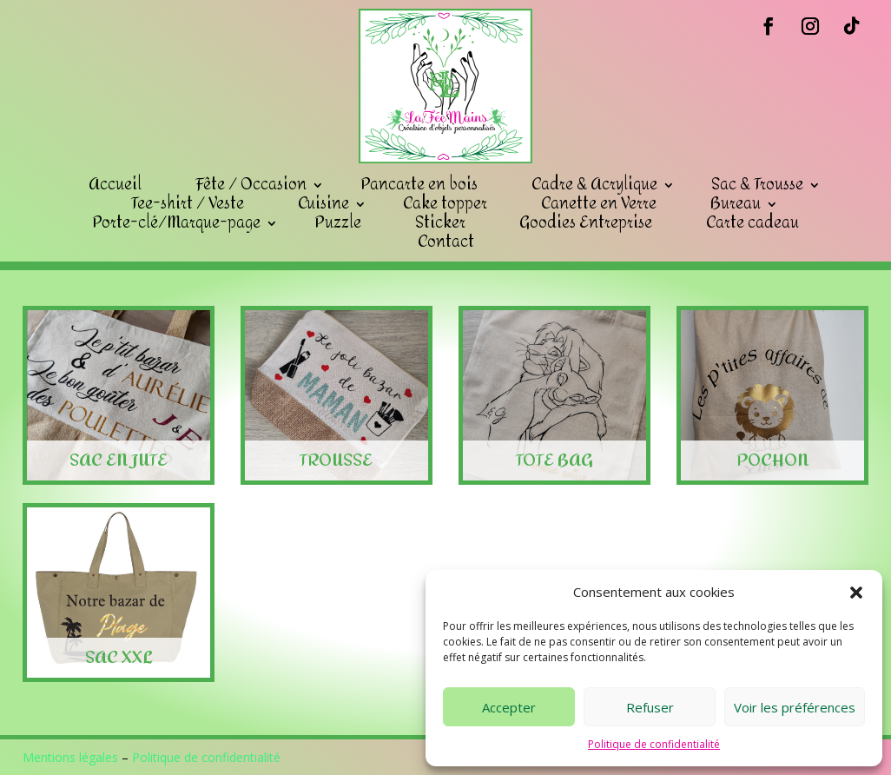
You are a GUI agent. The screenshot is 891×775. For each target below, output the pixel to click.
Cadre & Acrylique (594, 185)
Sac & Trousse (757, 185)
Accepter (509, 707)
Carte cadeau (752, 223)
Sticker (440, 223)
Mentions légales (70, 757)
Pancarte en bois (419, 185)
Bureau (735, 204)
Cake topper (445, 204)
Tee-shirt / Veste (187, 204)
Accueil (115, 185)
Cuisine (323, 204)
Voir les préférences (794, 707)
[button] (856, 592)
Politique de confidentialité (654, 744)
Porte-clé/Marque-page (176, 223)
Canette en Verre (599, 204)
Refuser (650, 707)
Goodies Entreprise (585, 223)
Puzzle (337, 223)
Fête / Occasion (251, 185)
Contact (446, 242)
